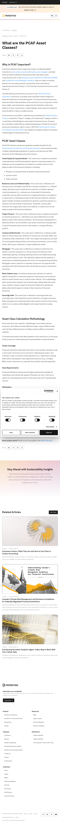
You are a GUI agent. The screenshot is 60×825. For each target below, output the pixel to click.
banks (33, 72)
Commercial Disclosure (8, 817)
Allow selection (30, 432)
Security (30, 813)
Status (17, 817)
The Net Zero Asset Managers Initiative (19, 80)
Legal (25, 813)
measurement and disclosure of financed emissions (21, 148)
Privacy (35, 813)
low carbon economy (20, 72)
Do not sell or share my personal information (13, 820)
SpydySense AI (13, 2)
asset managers (42, 72)
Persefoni (4, 2)
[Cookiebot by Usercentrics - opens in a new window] (45, 391)
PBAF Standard (46, 441)
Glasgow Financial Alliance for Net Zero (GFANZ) (39, 78)
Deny (11, 432)
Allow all (49, 432)
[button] (30, 10)
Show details (50, 427)
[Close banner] (57, 391)
